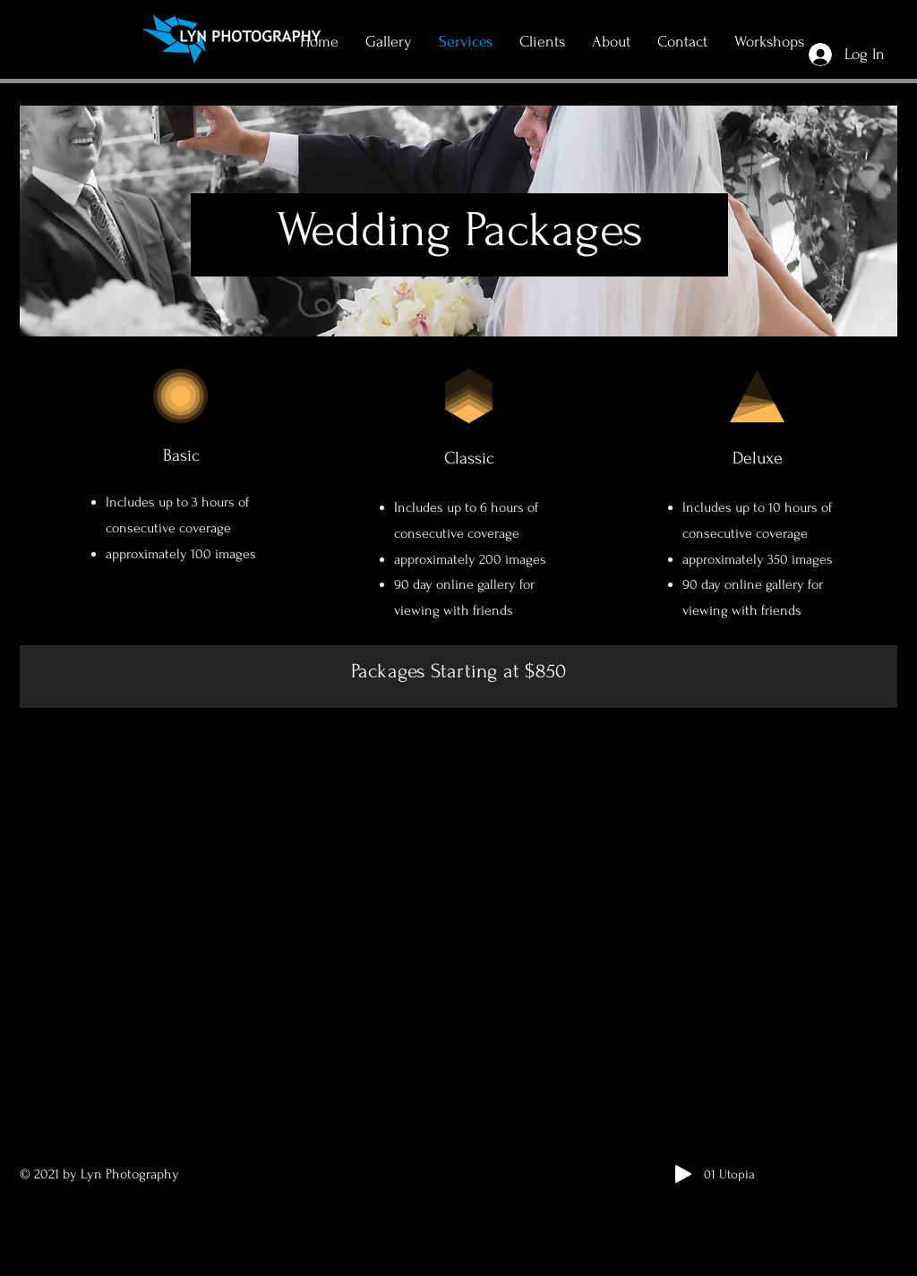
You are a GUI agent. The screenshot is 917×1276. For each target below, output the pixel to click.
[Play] (683, 1174)
